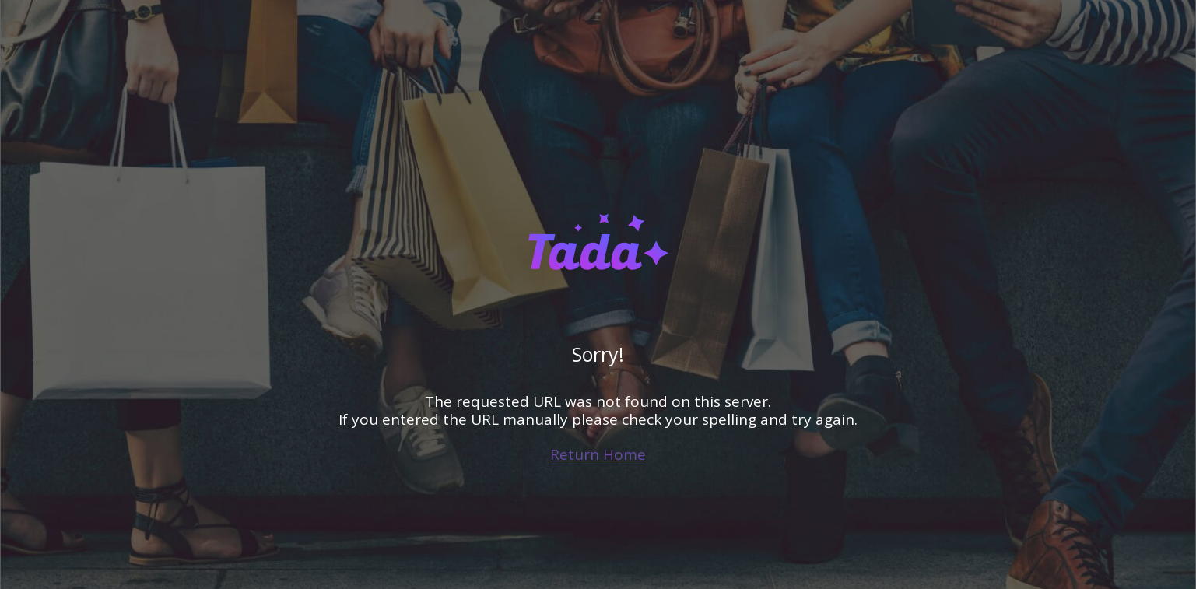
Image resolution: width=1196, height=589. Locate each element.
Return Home (598, 454)
